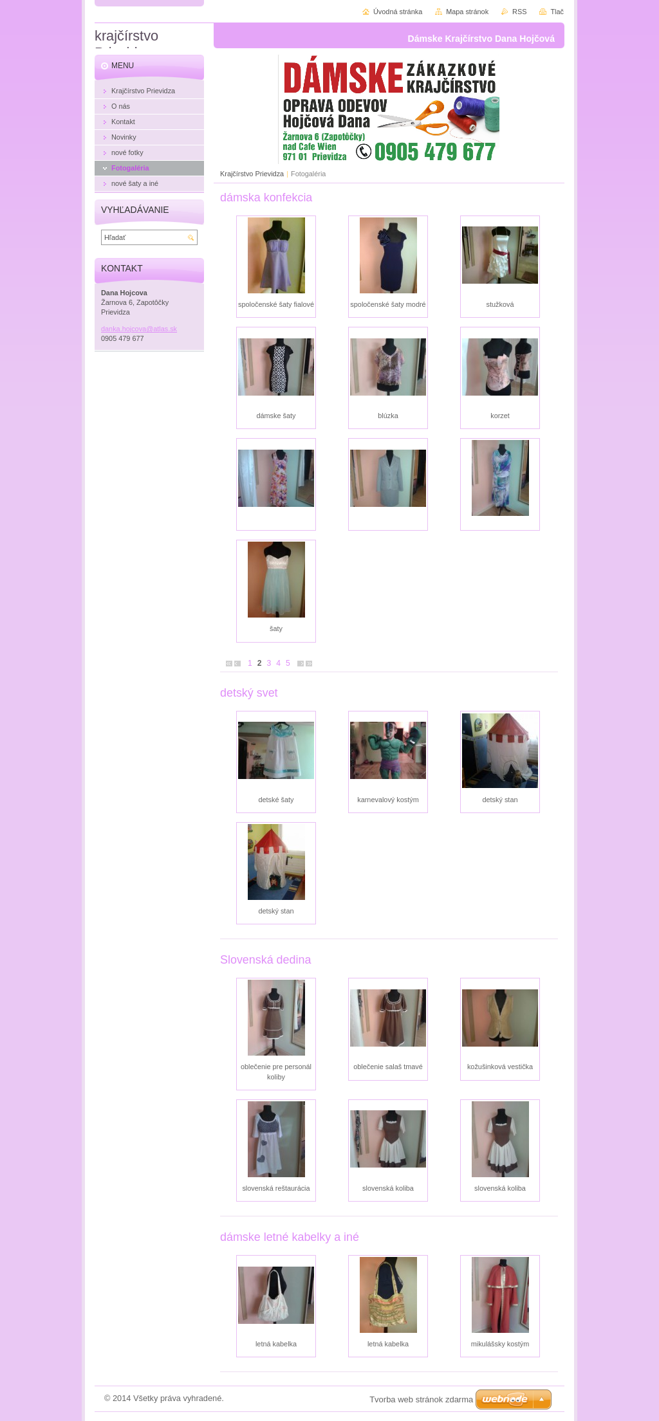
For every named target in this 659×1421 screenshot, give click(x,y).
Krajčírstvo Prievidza (252, 174)
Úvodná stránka (397, 11)
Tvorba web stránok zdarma (421, 1399)
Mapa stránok (467, 11)
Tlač (557, 11)
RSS (519, 11)
